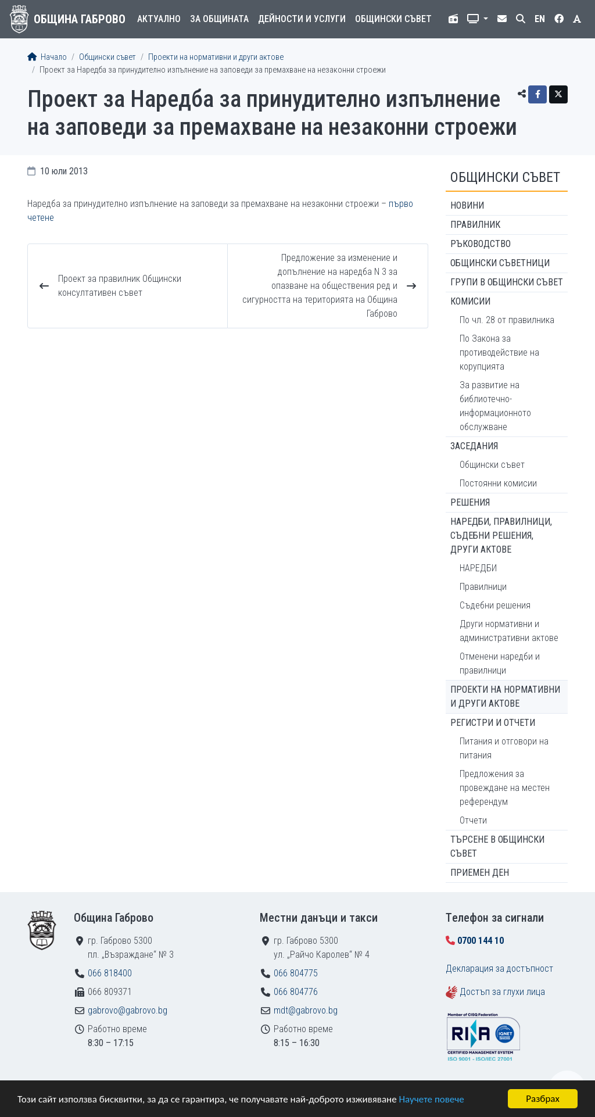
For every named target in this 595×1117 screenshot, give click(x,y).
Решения (470, 502)
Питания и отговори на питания (504, 748)
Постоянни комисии (498, 483)
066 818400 (110, 973)
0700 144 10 (480, 940)
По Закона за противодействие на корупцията (499, 352)
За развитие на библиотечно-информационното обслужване (495, 406)
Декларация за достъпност (499, 968)
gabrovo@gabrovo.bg (127, 1010)
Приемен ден (479, 872)
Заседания (474, 446)
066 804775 (296, 973)
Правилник (475, 224)
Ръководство (480, 243)
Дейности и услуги (302, 18)
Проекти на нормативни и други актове (216, 57)
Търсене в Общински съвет (497, 846)
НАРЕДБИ (478, 568)
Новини (467, 205)
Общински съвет (393, 18)
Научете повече (431, 1099)
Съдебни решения (495, 605)
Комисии (470, 301)
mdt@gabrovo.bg (306, 1010)
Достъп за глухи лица (502, 991)
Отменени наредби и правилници (500, 663)
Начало (47, 57)
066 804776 (296, 991)
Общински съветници (500, 262)
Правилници (483, 586)
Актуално (159, 18)
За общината (219, 18)
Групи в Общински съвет (506, 282)
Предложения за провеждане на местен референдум (505, 787)
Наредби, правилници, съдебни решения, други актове (501, 535)
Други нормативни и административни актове (509, 630)
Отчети (473, 820)
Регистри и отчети (492, 722)
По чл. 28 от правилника (507, 319)
